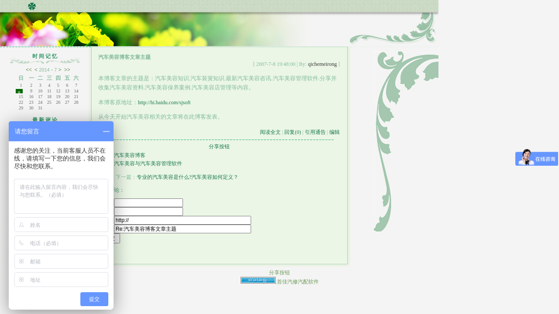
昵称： (140, 203)
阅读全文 (270, 132)
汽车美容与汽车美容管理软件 (148, 163)
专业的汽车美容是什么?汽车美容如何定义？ (187, 177)
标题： (174, 229)
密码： (140, 211)
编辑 (334, 132)
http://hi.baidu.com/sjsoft (164, 102)
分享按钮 (219, 146)
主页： (174, 220)
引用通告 (315, 132)
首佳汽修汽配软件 (298, 282)
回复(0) (292, 132)
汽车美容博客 (129, 155)
